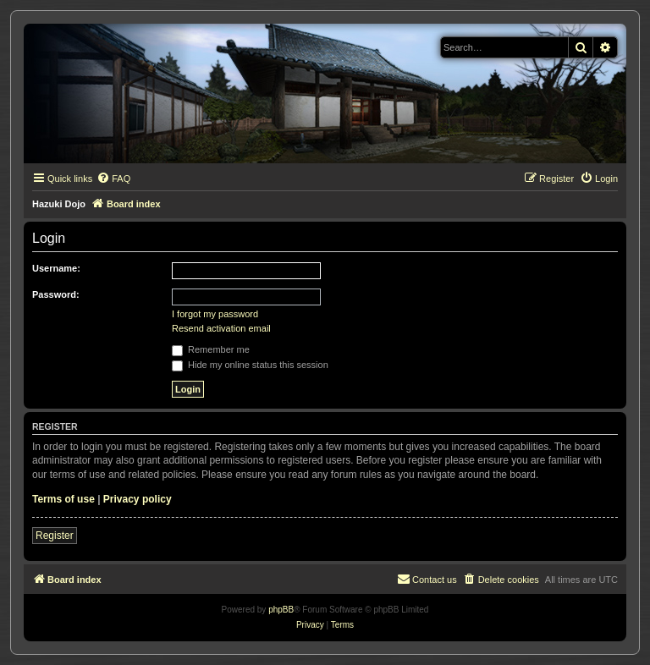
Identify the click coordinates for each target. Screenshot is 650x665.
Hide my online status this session (250, 365)
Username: (56, 268)
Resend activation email (221, 328)
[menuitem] (113, 178)
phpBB (281, 609)
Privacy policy (137, 499)
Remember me (211, 349)
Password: (56, 294)
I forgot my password (215, 314)
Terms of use (63, 499)
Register (55, 535)
